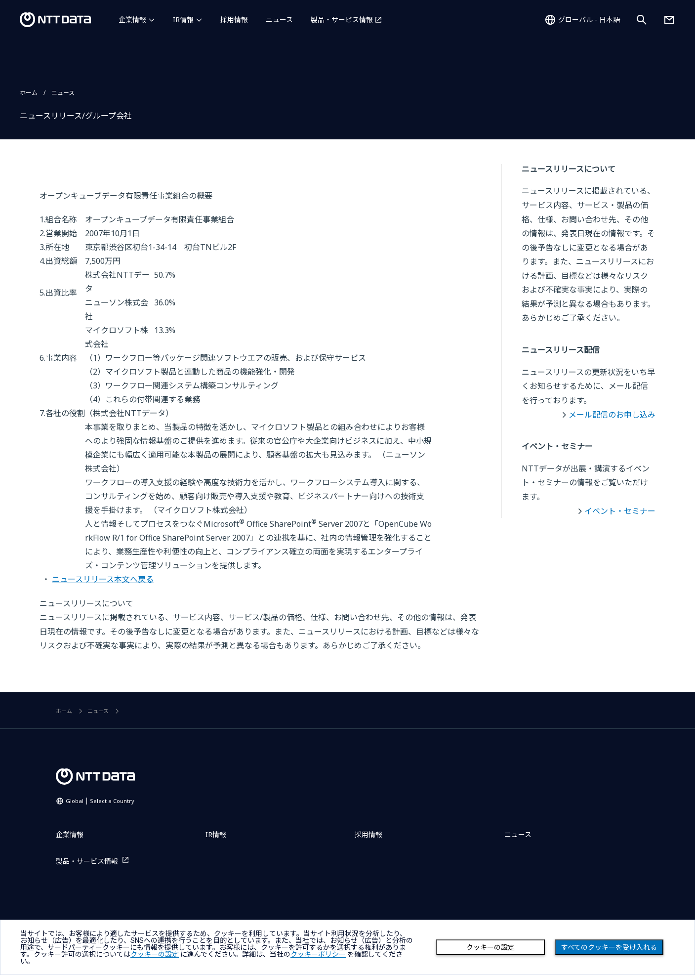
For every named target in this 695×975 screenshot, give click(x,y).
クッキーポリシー (318, 954)
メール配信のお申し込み (612, 414)
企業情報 (132, 19)
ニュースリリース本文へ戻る (103, 579)
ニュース (279, 19)
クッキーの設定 (490, 947)
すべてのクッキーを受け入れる (609, 947)
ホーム (29, 92)
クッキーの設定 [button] (154, 954)
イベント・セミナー (619, 511)
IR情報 (183, 19)
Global (100, 801)
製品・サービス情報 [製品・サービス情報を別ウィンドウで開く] (342, 19)
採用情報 (234, 19)
